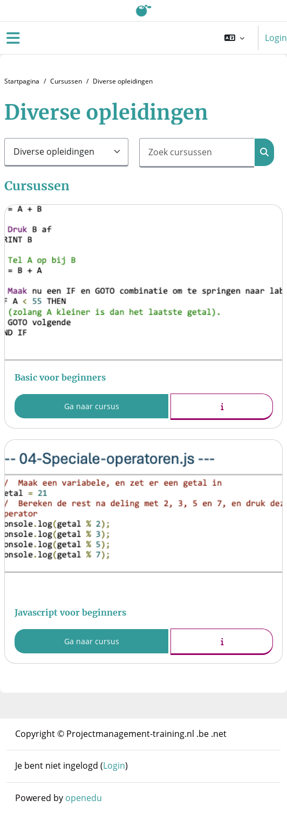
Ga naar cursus (91, 406)
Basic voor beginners (60, 377)
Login (276, 38)
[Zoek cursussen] (197, 153)
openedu (83, 798)
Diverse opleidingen (123, 81)
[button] (234, 38)
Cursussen (66, 81)
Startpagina (21, 81)
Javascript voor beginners (70, 612)
